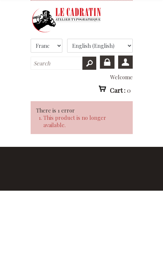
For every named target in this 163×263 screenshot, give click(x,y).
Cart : (120, 90)
